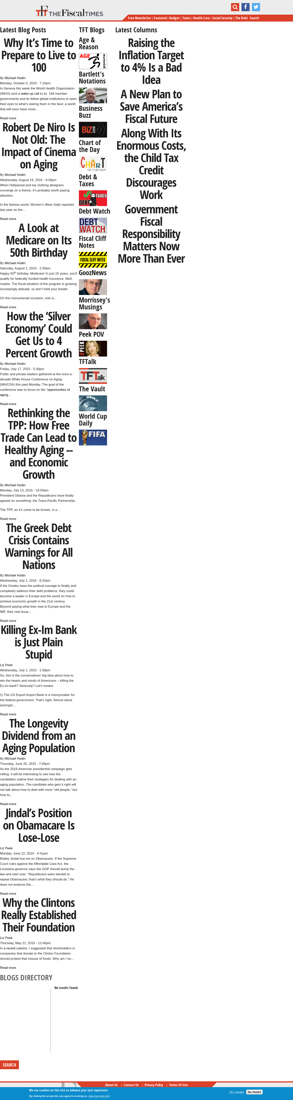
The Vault (92, 388)
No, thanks (254, 1092)
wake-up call (30, 93)
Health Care (201, 18)
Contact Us (131, 1084)
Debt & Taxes (88, 180)
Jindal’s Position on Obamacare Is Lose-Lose (38, 825)
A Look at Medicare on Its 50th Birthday (39, 240)
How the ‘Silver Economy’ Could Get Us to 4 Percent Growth (38, 334)
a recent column (15, 948)
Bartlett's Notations (92, 77)
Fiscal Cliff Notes (92, 242)
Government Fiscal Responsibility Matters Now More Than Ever (151, 233)
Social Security (222, 18)
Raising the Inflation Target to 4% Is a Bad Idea (151, 60)
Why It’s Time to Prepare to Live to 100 (38, 54)
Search (254, 18)
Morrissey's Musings (94, 303)
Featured (160, 18)
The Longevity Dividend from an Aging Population (38, 735)
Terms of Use (178, 1084)
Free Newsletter (139, 18)
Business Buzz (91, 112)
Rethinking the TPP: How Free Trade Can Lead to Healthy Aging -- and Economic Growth (39, 443)
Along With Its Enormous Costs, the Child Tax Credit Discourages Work (151, 163)
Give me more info (99, 1096)
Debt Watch (94, 211)
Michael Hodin (15, 78)
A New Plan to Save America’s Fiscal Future (151, 106)
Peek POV (91, 334)
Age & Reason (88, 43)
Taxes (186, 18)
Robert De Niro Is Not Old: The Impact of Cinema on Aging (38, 145)
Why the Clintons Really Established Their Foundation (38, 914)
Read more (8, 118)
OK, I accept (237, 1092)
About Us (111, 1084)
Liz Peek (6, 665)
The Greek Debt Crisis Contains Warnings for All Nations (39, 546)
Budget (174, 18)
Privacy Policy (154, 1084)
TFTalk (87, 361)
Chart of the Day (90, 146)
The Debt (241, 18)
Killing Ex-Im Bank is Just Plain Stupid (39, 641)
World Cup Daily (93, 419)
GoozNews (93, 272)
